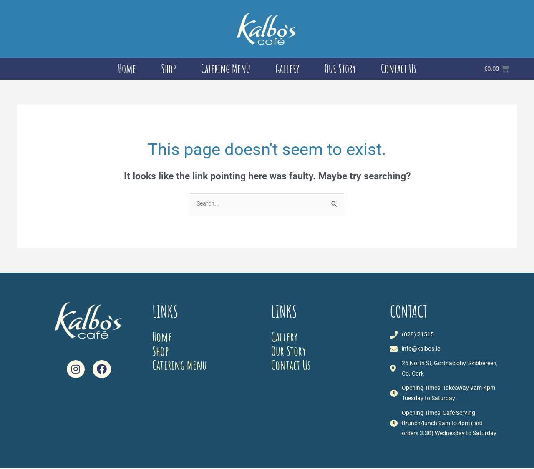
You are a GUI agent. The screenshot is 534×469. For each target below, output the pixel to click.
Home (127, 68)
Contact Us (398, 68)
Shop (168, 68)
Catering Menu (225, 68)
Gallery (287, 68)
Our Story (340, 68)
